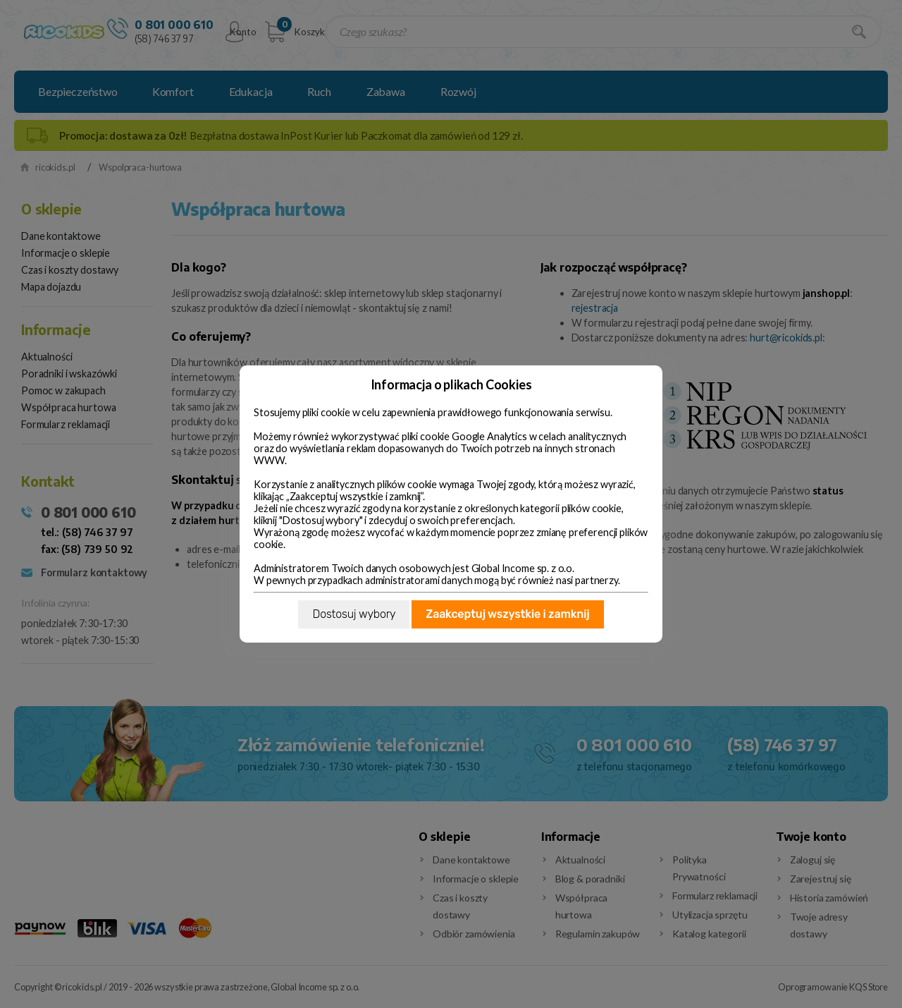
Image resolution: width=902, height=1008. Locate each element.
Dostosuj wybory (353, 614)
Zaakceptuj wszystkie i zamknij (507, 614)
